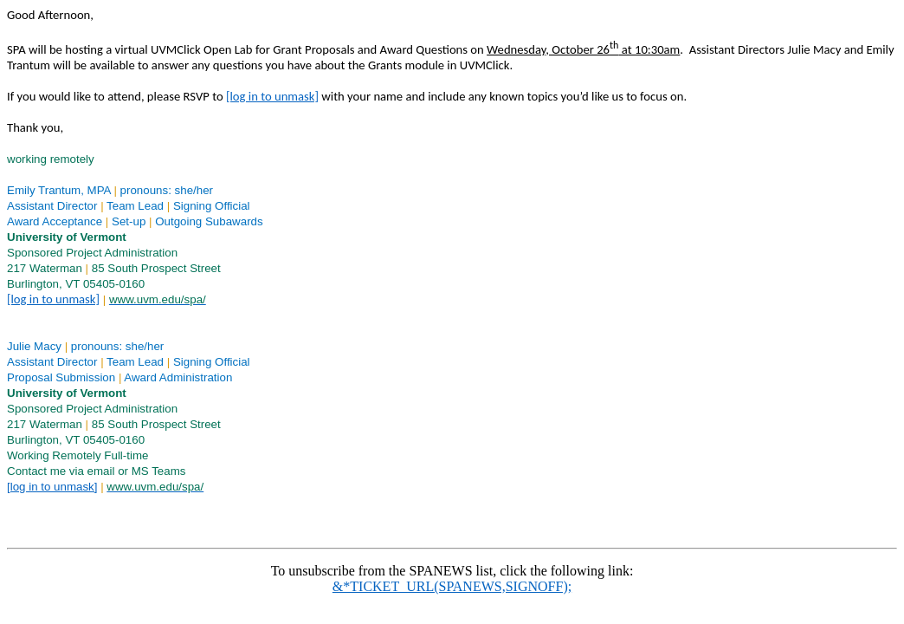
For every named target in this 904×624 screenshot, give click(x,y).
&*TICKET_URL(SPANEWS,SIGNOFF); (452, 586)
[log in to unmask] (272, 96)
